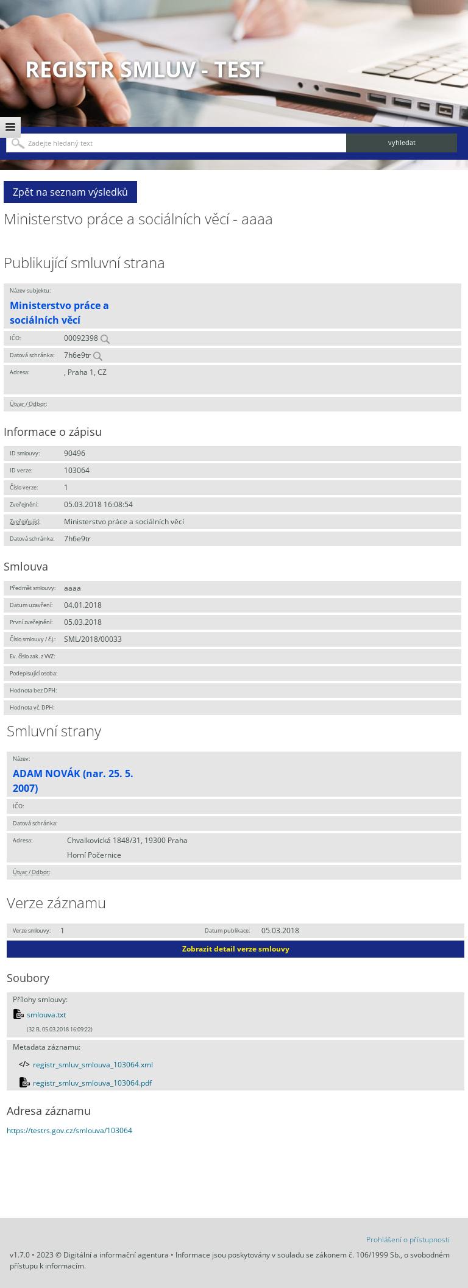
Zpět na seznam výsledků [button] (70, 192)
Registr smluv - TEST (144, 69)
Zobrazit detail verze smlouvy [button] (235, 948)
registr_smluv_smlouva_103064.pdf (92, 1082)
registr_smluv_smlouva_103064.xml (93, 1064)
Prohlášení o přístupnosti (408, 1239)
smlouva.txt (46, 1014)
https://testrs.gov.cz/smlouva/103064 (69, 1130)
